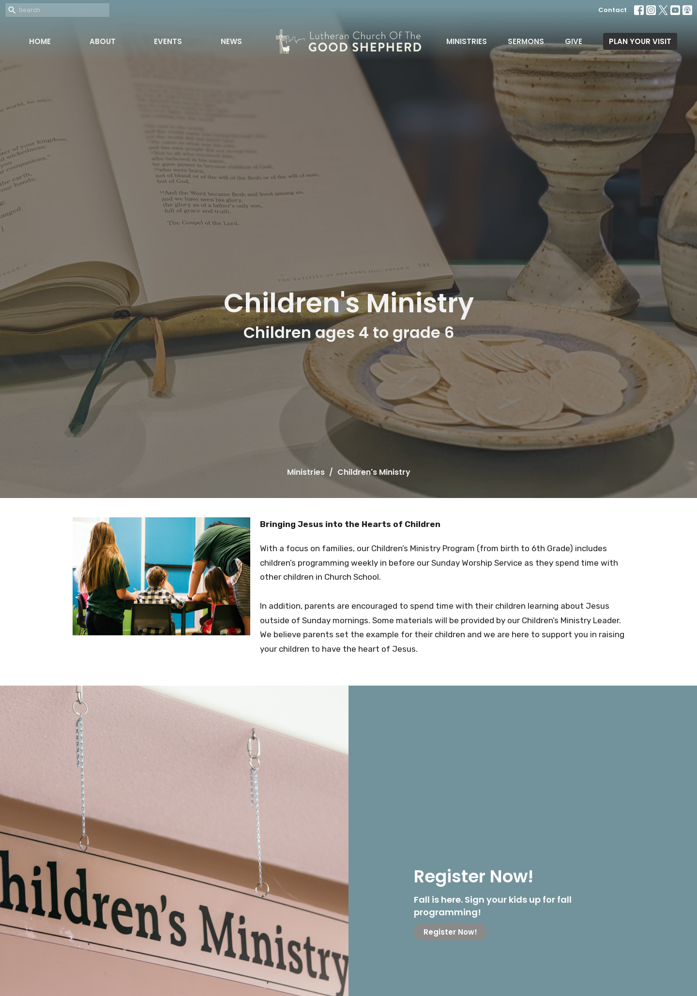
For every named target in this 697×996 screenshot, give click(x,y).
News (231, 41)
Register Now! (450, 932)
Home (40, 41)
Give (573, 41)
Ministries (466, 41)
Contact (612, 10)
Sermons (526, 41)
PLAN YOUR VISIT (640, 41)
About (103, 41)
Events (168, 41)
